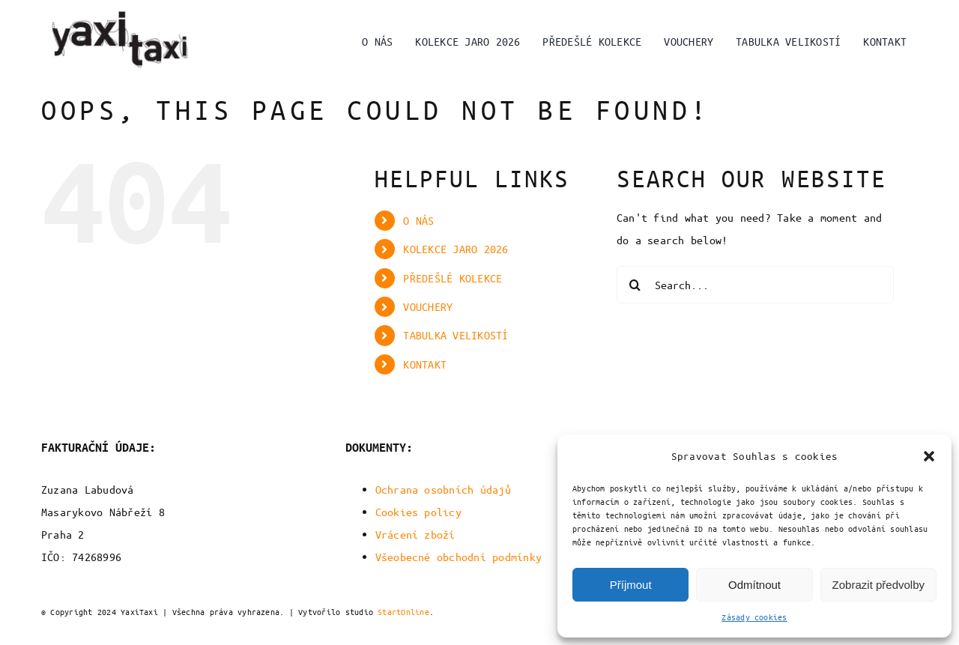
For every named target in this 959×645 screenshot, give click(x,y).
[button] (929, 456)
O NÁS (418, 220)
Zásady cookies (754, 617)
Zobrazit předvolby (878, 584)
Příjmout (631, 584)
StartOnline (403, 611)
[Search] (635, 284)
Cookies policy (418, 511)
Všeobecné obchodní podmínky (458, 556)
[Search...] (755, 284)
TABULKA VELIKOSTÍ (455, 335)
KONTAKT (425, 364)
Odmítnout (754, 584)
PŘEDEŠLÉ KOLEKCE (452, 278)
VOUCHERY (428, 306)
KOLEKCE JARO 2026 (455, 248)
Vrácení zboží (415, 534)
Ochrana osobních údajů (443, 489)
